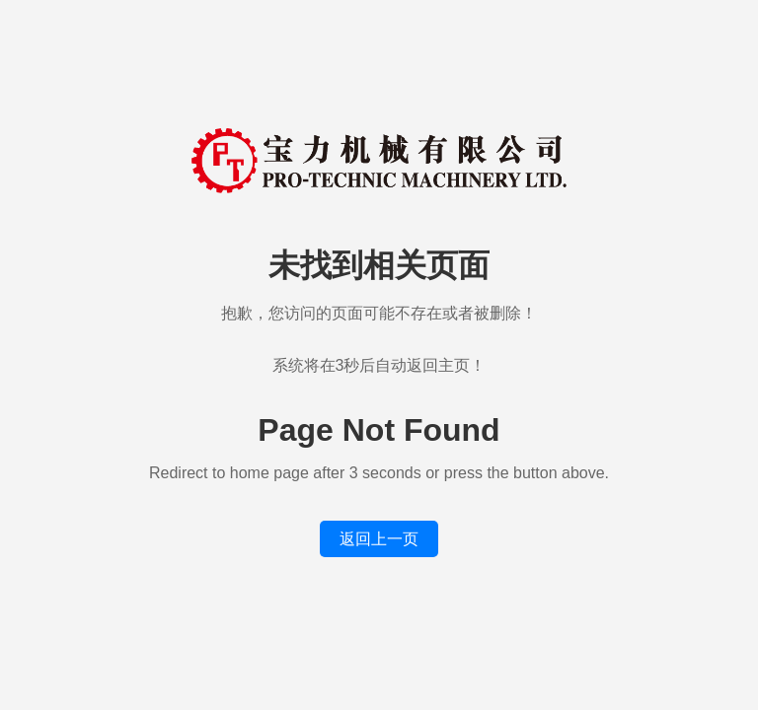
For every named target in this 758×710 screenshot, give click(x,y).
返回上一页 (379, 539)
